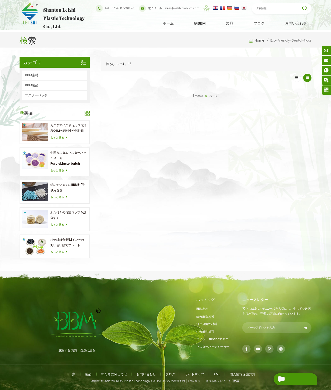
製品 (229, 23)
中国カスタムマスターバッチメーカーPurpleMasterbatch (68, 158)
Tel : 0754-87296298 (115, 8)
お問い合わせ (296, 23)
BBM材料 (202, 309)
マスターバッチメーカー (212, 347)
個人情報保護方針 (242, 374)
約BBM (200, 23)
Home (256, 40)
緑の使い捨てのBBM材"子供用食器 (67, 188)
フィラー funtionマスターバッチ (215, 339)
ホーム (168, 23)
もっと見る (60, 138)
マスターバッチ (36, 95)
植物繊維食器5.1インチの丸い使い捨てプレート (67, 242)
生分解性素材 (205, 316)
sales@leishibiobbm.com (169, 8)
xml (217, 374)
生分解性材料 (205, 331)
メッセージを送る (290, 379)
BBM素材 (31, 75)
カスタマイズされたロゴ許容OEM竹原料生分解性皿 (68, 128)
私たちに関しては (114, 374)
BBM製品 (31, 85)
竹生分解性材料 (206, 324)
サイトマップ (194, 374)
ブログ (259, 23)
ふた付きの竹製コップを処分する (68, 215)
